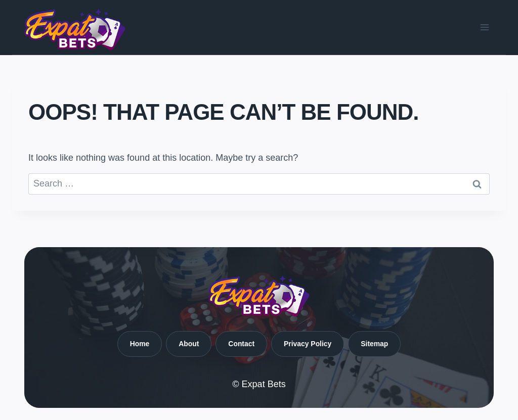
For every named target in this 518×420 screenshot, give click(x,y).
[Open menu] (484, 27)
